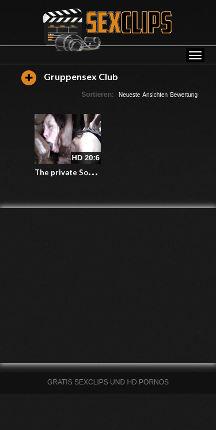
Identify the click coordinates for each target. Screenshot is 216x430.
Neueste (129, 95)
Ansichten (155, 95)
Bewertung (184, 95)
